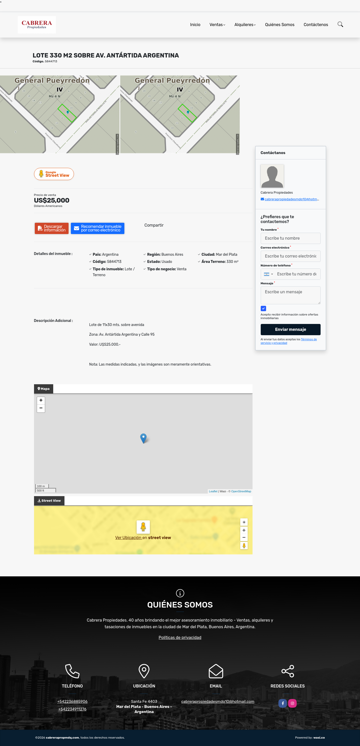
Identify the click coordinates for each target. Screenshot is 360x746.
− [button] (40, 408)
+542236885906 (72, 701)
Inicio (195, 24)
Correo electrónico (276, 248)
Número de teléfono (276, 265)
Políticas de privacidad (180, 637)
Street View (54, 174)
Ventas (216, 24)
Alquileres (244, 24)
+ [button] (40, 401)
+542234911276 (72, 709)
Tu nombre (270, 230)
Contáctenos (316, 24)
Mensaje (268, 283)
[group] (59, 114)
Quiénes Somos (279, 24)
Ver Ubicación (128, 537)
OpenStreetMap (241, 491)
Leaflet (213, 491)
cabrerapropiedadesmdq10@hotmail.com (296, 199)
